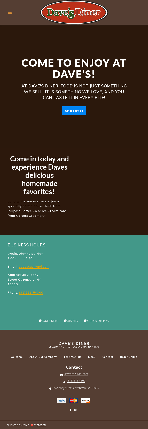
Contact (108, 356)
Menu (93, 356)
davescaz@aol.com (34, 266)
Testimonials (73, 356)
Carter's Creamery (96, 321)
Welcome (18, 356)
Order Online (129, 356)
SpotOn (41, 425)
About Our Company (44, 356)
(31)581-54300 (31, 292)
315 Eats (71, 321)
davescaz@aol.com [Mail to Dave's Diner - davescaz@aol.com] (76, 374)
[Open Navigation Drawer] (9, 12)
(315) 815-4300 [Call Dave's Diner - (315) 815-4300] (76, 381)
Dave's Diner (48, 321)
